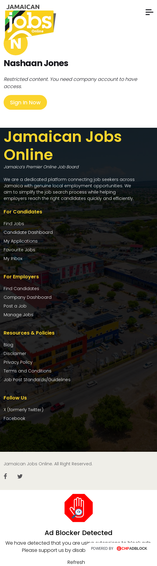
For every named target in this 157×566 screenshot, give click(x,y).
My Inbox (13, 258)
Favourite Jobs (19, 250)
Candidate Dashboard (28, 232)
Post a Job (15, 306)
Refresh (76, 562)
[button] (149, 12)
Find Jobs (14, 224)
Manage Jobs (18, 315)
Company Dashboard (28, 297)
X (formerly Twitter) (23, 410)
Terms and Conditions (28, 371)
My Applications (21, 241)
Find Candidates (21, 289)
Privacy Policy (18, 362)
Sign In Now (25, 102)
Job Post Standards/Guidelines (37, 380)
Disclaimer (15, 353)
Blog (8, 345)
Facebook (14, 418)
